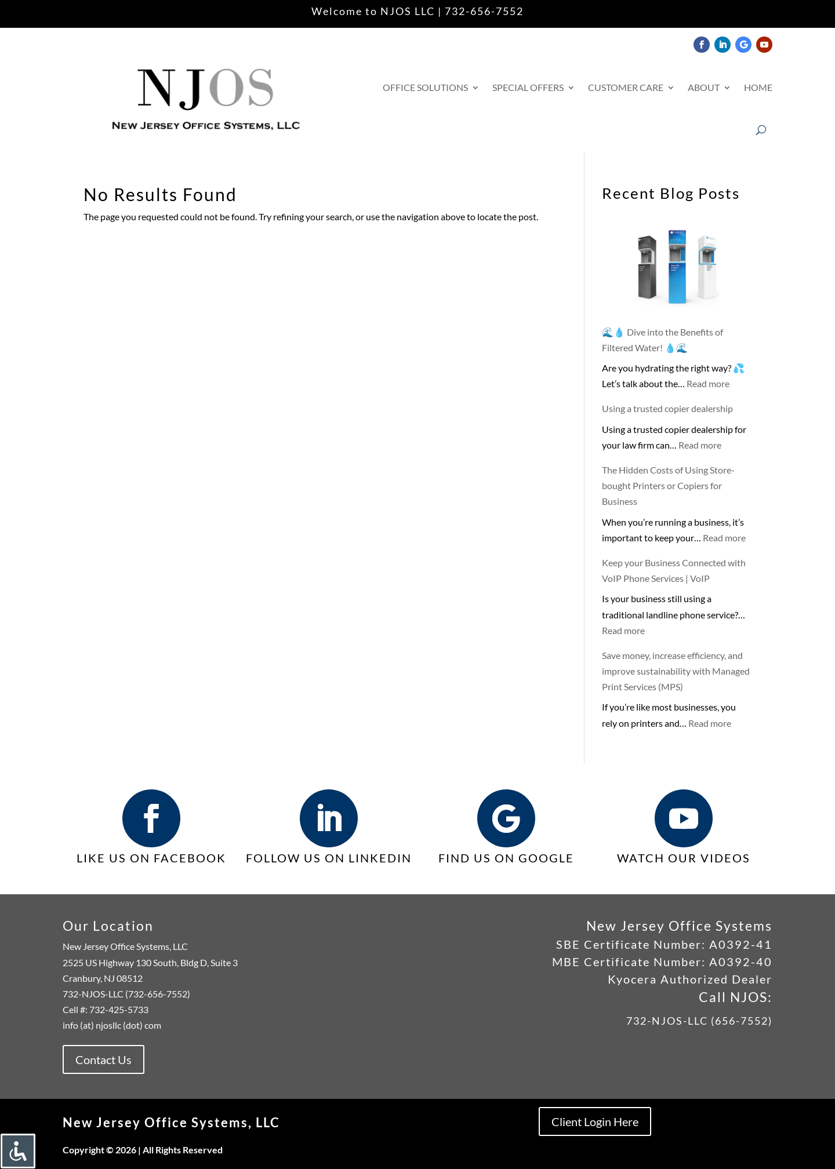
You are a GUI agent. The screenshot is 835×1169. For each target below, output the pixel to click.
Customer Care (625, 87)
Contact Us (103, 1059)
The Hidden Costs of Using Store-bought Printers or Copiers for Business (668, 485)
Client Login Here (594, 1121)
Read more (708, 383)
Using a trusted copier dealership (667, 408)
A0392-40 (740, 961)
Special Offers (528, 87)
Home (758, 87)
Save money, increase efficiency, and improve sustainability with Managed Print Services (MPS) (676, 671)
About (704, 87)
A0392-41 (739, 944)
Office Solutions (425, 87)
